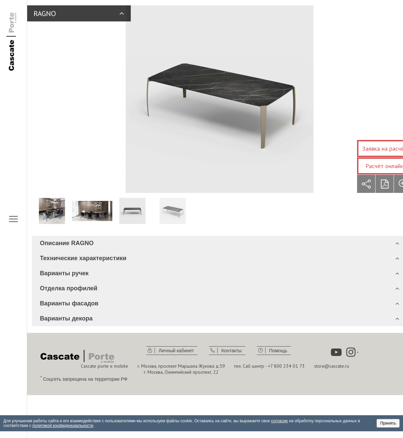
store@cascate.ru (331, 366)
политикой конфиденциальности (63, 425)
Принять (388, 423)
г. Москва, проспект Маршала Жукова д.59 (181, 366)
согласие (279, 421)
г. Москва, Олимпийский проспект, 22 (181, 372)
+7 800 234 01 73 (286, 366)
